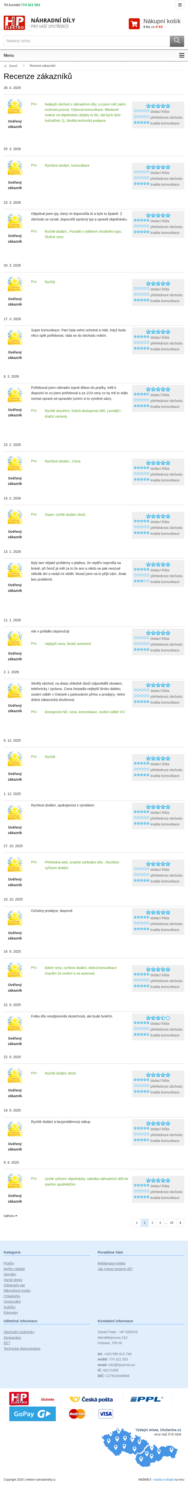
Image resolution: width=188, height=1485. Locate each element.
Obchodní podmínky (19, 1332)
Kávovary (11, 1312)
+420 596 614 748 (114, 1354)
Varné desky (13, 1280)
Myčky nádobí (14, 1269)
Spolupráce (12, 1338)
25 (171, 1223)
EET (7, 1343)
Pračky (9, 1263)
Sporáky (10, 1274)
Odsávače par (14, 1285)
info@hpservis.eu (116, 1365)
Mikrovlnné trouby (17, 1291)
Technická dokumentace (22, 1349)
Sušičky (9, 1307)
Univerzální (12, 1302)
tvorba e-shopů (164, 1479)
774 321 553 (30, 5)
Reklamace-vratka (111, 1263)
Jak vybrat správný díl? (115, 1269)
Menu (94, 55)
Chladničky (12, 1296)
